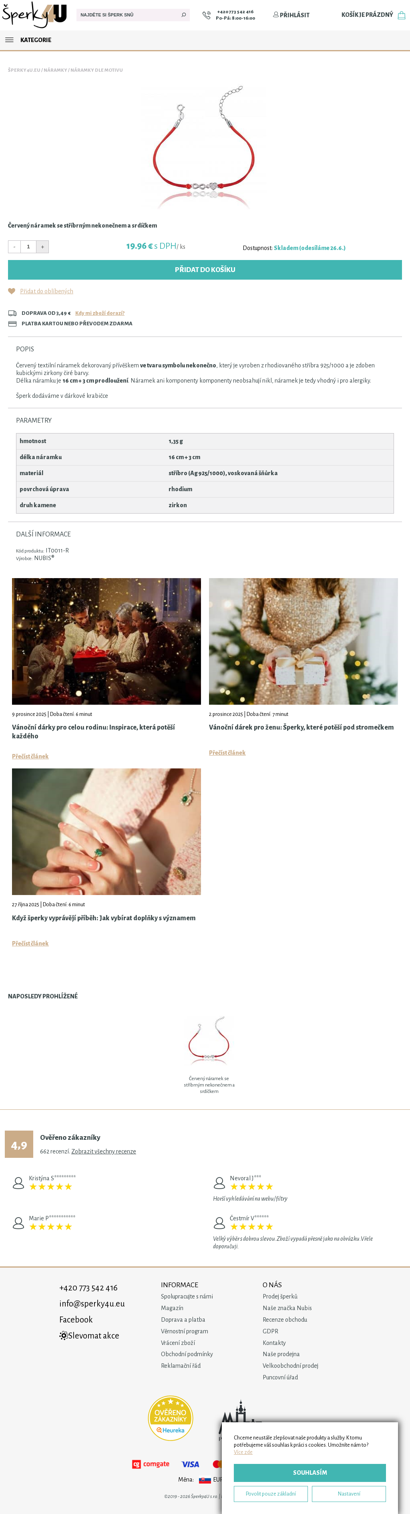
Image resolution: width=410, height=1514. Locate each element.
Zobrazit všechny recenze (103, 1151)
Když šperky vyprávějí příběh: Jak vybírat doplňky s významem (104, 918)
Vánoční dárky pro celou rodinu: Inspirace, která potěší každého (93, 732)
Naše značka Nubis (287, 1308)
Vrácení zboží (178, 1343)
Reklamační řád (181, 1366)
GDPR (270, 1331)
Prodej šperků (280, 1296)
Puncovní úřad (280, 1377)
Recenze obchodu (285, 1319)
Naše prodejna (281, 1354)
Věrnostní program (184, 1331)
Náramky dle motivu (96, 70)
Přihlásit (291, 15)
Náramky (55, 70)
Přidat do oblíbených (46, 291)
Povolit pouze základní (271, 1494)
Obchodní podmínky (187, 1354)
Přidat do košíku (205, 270)
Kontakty (274, 1343)
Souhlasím (310, 1473)
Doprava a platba (183, 1319)
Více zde (243, 1452)
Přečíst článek (30, 756)
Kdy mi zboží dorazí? (100, 313)
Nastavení (349, 1494)
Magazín (172, 1308)
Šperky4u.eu (24, 70)
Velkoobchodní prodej (290, 1366)
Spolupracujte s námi (187, 1296)
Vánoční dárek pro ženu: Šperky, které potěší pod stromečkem (301, 727)
